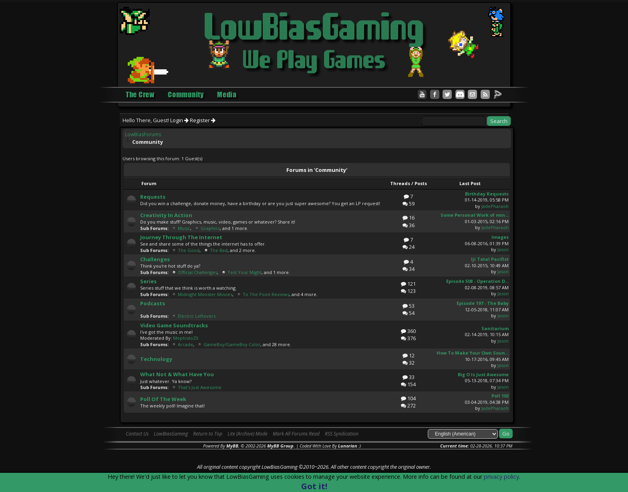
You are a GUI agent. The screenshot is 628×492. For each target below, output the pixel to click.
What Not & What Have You (177, 374)
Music (184, 228)
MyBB (232, 446)
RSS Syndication (341, 433)
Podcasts (152, 303)
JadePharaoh (495, 206)
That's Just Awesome (199, 387)
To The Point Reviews (266, 294)
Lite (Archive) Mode (247, 433)
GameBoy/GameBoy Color (231, 344)
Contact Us (137, 433)
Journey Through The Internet (181, 237)
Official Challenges (197, 272)
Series (148, 281)
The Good (188, 250)
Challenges (155, 259)
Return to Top (207, 433)
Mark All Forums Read (296, 433)
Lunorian (347, 446)
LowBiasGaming (171, 433)
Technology (156, 359)
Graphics (210, 228)
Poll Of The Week (163, 399)
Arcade (185, 344)
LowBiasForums (143, 134)
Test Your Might (244, 272)
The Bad (218, 250)
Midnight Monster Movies (205, 294)
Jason (503, 249)
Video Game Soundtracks (174, 325)
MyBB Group (280, 446)
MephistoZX (185, 338)
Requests (152, 196)
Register (202, 120)
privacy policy (501, 476)
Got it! (314, 486)
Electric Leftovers (196, 316)
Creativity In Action (166, 215)
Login (179, 120)
